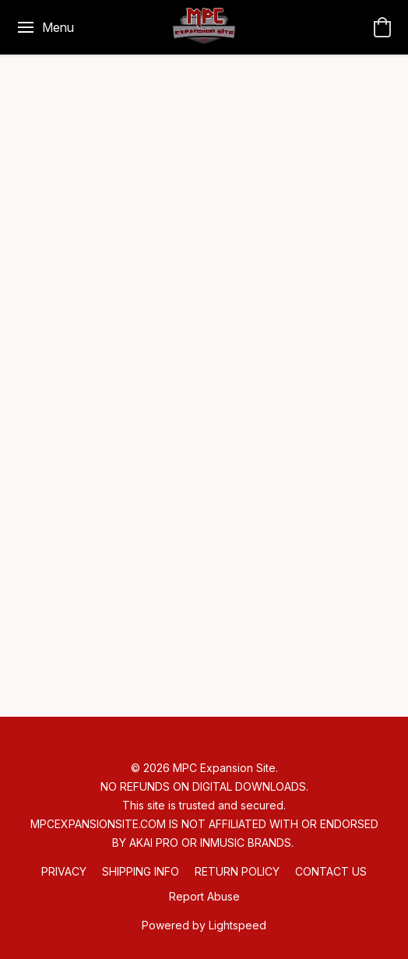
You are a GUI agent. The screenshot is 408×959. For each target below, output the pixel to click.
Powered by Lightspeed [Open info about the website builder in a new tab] (204, 925)
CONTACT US (331, 871)
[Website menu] (45, 27)
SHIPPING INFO (140, 871)
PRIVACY (63, 871)
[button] (203, 27)
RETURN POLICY (237, 871)
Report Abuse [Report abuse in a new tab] (204, 896)
